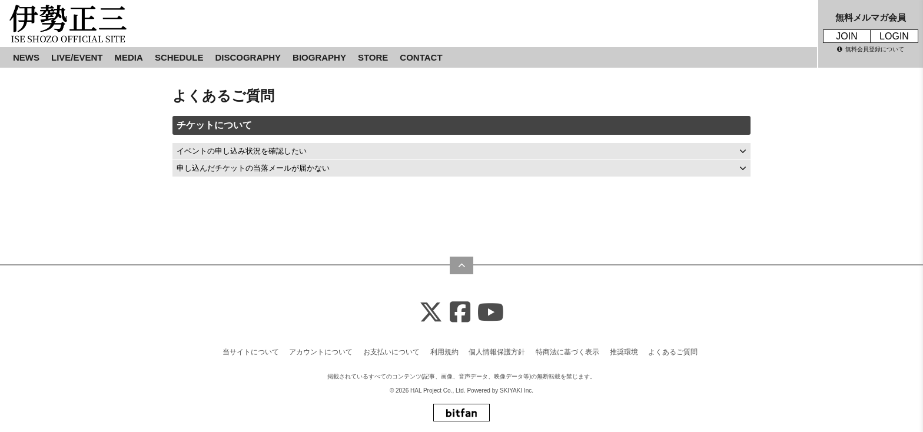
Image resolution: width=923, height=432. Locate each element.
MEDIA (129, 57)
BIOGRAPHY (319, 57)
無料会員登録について (870, 49)
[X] (431, 313)
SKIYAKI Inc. (516, 390)
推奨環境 (624, 352)
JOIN (846, 36)
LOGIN (894, 36)
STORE (373, 57)
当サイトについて (251, 352)
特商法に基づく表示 (567, 352)
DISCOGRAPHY (248, 57)
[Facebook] (460, 313)
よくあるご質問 (673, 352)
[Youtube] (490, 313)
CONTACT (421, 57)
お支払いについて (391, 352)
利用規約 (444, 352)
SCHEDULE (179, 57)
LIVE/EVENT (77, 57)
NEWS (26, 57)
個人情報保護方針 (497, 352)
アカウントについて (321, 352)
